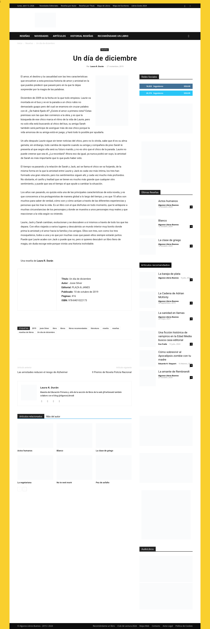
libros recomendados (78, 328)
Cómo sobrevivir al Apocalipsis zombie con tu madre (174, 355)
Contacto (156, 626)
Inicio (19, 43)
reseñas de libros (26, 332)
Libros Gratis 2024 (139, 5)
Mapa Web (144, 626)
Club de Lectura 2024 (127, 626)
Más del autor (53, 416)
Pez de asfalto (102, 482)
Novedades (41, 35)
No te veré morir (64, 482)
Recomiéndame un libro (113, 35)
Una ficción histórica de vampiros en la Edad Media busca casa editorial (175, 336)
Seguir (187, 86)
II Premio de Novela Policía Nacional (112, 372)
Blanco (60, 450)
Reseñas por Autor (68, 5)
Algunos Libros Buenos (168, 205)
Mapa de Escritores (121, 5)
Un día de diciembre (46, 332)
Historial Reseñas (81, 35)
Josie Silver (44, 328)
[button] (189, 36)
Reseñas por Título (87, 5)
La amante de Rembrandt (173, 371)
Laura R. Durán (97, 66)
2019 (34, 328)
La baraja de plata (169, 273)
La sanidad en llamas (171, 312)
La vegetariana (24, 482)
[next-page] (25, 489)
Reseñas (25, 35)
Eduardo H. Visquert (167, 363)
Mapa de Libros (103, 5)
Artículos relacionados (30, 416)
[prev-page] (19, 489)
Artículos (59, 35)
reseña (106, 328)
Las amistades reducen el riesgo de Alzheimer (42, 372)
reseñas (115, 328)
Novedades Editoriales (49, 5)
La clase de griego (104, 450)
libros (62, 328)
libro (55, 328)
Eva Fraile (162, 344)
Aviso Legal (168, 626)
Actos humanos (24, 450)
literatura (95, 328)
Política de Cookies (184, 626)
